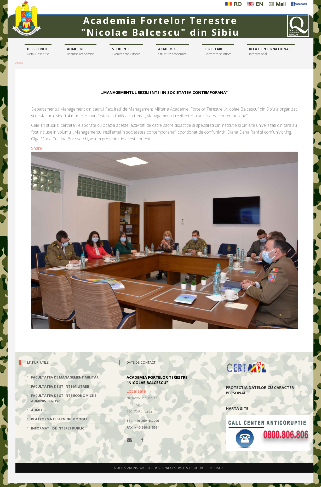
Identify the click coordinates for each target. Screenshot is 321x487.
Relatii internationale (270, 52)
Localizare (136, 391)
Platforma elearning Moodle (59, 419)
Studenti (126, 52)
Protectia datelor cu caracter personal (260, 390)
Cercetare (217, 52)
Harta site (237, 408)
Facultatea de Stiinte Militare (60, 386)
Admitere (80, 52)
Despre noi (38, 52)
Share (36, 148)
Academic (172, 52)
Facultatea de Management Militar (65, 377)
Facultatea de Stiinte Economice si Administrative (64, 398)
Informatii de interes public (57, 428)
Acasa (19, 63)
